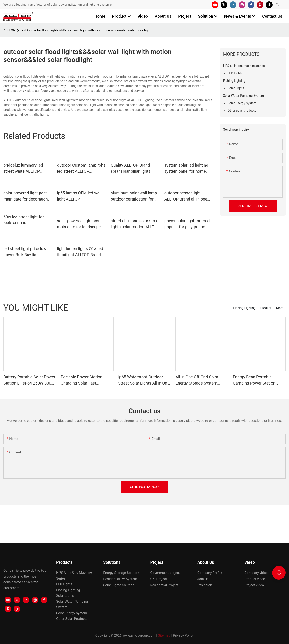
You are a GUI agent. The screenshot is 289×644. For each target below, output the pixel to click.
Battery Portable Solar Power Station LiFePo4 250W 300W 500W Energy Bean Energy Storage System (29, 380)
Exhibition (204, 585)
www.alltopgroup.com (138, 635)
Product (265, 308)
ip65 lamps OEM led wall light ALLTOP (79, 196)
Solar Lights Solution (118, 585)
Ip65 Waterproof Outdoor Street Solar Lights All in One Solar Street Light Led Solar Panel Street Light (143, 380)
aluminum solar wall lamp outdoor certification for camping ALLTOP (134, 196)
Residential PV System (120, 579)
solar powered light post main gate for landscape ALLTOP (79, 224)
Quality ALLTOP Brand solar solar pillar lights (130, 168)
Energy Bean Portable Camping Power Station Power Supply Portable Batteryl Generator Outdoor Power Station (257, 380)
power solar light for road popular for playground (187, 223)
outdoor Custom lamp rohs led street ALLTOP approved (81, 168)
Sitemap (164, 635)
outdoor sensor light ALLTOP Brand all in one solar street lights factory (187, 196)
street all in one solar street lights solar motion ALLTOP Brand (135, 224)
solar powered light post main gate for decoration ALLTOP (25, 196)
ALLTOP (9, 30)
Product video (254, 579)
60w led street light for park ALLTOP (23, 220)
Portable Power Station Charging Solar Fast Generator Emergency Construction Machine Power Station (87, 380)
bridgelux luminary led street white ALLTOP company (23, 168)
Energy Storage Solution (121, 573)
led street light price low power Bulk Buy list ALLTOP (24, 252)
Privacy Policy (183, 635)
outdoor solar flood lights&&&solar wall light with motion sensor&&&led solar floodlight (86, 30)
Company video (256, 573)
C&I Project (158, 579)
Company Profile (209, 573)
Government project (165, 573)
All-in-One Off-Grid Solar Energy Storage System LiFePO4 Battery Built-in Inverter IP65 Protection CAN (201, 380)
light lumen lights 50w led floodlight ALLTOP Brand (80, 251)
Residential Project (164, 585)
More (279, 308)
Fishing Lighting (244, 308)
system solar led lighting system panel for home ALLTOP (186, 168)
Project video (254, 585)
